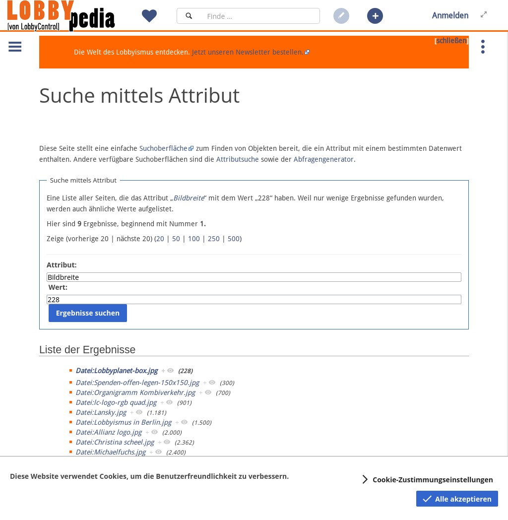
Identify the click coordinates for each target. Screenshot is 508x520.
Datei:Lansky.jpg (100, 412)
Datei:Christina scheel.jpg (114, 442)
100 (194, 239)
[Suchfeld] (260, 16)
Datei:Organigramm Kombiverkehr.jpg (135, 392)
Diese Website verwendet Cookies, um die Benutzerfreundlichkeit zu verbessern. (149, 476)
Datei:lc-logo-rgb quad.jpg (115, 402)
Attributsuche (237, 159)
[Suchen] (189, 16)
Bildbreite (188, 198)
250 (214, 239)
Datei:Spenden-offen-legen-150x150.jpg (137, 383)
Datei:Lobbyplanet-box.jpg (116, 371)
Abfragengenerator (324, 159)
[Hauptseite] (78, 16)
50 (176, 239)
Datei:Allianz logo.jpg (108, 432)
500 (234, 239)
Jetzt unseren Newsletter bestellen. (248, 52)
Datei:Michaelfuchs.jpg (110, 452)
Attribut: (62, 264)
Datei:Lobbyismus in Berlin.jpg (123, 422)
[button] (375, 16)
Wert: (58, 287)
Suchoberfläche (163, 148)
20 (160, 239)
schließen (451, 41)
